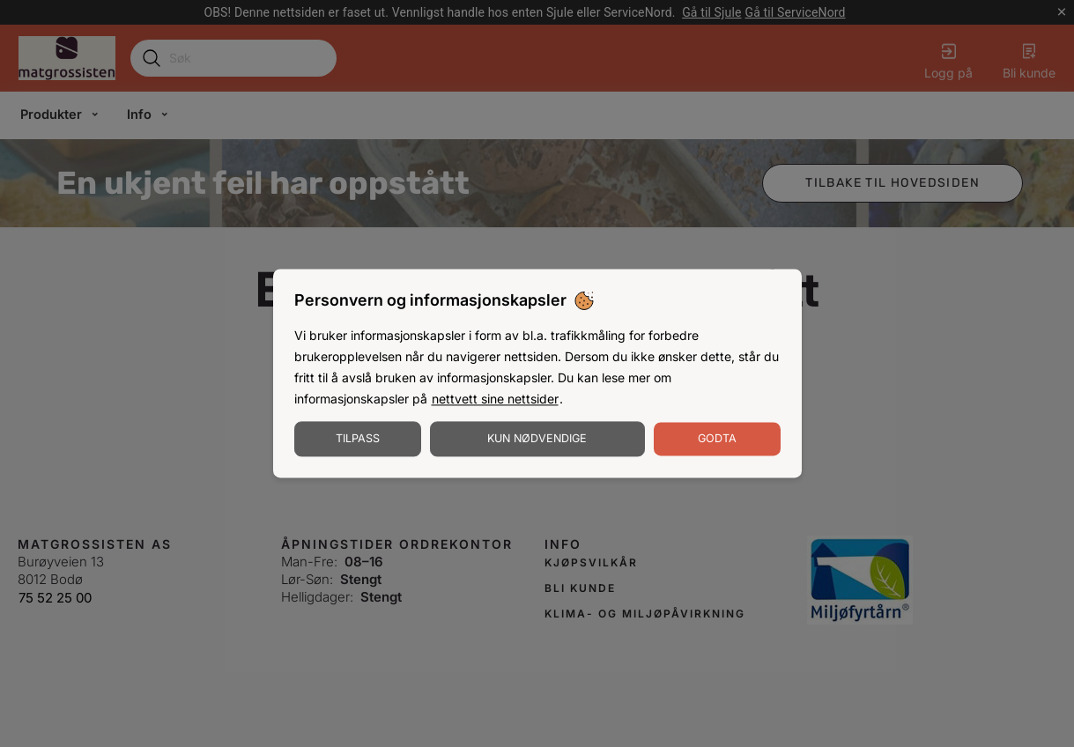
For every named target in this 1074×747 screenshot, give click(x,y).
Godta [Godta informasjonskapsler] (717, 439)
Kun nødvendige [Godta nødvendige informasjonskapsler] (537, 439)
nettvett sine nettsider (495, 399)
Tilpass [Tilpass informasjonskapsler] (358, 439)
